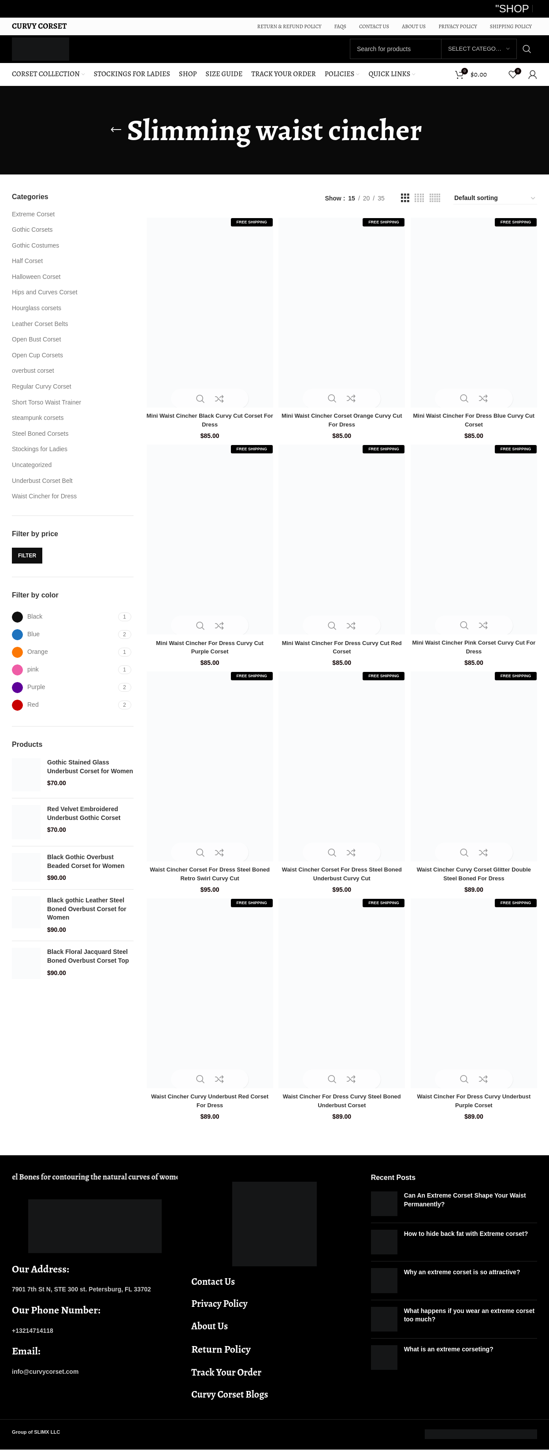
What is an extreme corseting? (448, 1353)
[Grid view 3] (405, 205)
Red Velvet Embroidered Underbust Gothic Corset (83, 821)
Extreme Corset (33, 221)
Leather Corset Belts (40, 331)
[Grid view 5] (435, 205)
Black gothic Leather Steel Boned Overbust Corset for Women (86, 917)
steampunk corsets (38, 425)
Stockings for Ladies (39, 456)
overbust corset (33, 378)
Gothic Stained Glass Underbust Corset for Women (90, 774)
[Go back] (116, 138)
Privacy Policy (219, 1308)
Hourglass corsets (36, 315)
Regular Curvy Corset (41, 394)
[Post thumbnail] (384, 1208)
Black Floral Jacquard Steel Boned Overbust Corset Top (88, 964)
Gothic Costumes (35, 252)
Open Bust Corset (36, 347)
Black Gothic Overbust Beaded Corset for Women (86, 869)
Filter (27, 563)
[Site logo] (50, 52)
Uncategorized (32, 472)
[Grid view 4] (419, 205)
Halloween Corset (36, 284)
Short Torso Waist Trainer (46, 409)
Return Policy (221, 1353)
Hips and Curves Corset (45, 300)
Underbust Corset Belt (42, 488)
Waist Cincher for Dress (44, 504)
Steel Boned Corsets (40, 441)
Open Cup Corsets (37, 362)
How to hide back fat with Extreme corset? (466, 1238)
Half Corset (27, 268)
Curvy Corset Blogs (229, 1399)
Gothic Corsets (32, 237)
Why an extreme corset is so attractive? (462, 1276)
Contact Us (213, 1285)
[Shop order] (495, 206)
